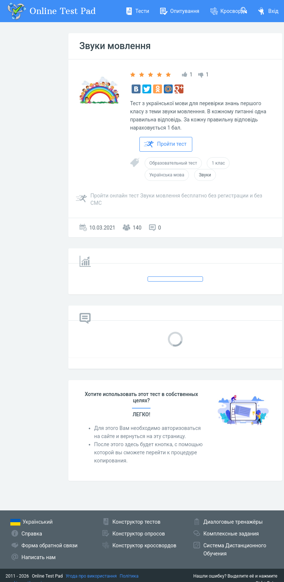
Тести (137, 11)
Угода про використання (91, 576)
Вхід (268, 11)
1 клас (218, 163)
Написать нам (38, 557)
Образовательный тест (173, 163)
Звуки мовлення (115, 46)
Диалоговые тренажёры (233, 522)
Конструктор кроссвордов (144, 545)
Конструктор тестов (136, 522)
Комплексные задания (231, 534)
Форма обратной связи (49, 545)
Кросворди (228, 11)
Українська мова (167, 175)
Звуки (205, 175)
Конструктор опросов (138, 534)
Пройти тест (165, 144)
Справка (31, 534)
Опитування (179, 11)
